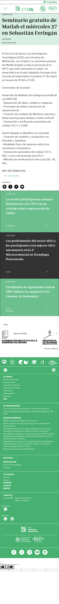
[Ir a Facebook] (14, 552)
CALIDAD (7, 485)
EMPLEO (6, 488)
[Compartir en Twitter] (10, 186)
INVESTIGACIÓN (9, 462)
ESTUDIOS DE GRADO (11, 406)
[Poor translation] (9, 567)
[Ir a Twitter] (21, 552)
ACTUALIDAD (8, 474)
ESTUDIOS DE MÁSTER (12, 418)
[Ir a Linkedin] (45, 552)
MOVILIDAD (8, 458)
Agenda (6, 480)
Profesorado (7, 390)
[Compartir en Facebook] (16, 186)
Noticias (6, 477)
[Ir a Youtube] (37, 552)
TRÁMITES (7, 483)
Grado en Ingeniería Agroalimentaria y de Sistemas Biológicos (26, 408)
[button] (45, 2)
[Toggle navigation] (5, 8)
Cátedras (6, 467)
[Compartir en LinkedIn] (4, 186)
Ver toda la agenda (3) (51, 348)
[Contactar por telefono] (5, 370)
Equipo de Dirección (11, 379)
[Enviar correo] (22, 186)
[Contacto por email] (53, 370)
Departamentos (9, 393)
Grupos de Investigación (12, 465)
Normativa (7, 396)
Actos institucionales (9, 42)
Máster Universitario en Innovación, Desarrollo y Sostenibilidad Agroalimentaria (26, 424)
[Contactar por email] (12, 519)
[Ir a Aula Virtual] (34, 363)
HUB (5, 399)
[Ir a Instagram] (29, 552)
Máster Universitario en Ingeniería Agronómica (20, 421)
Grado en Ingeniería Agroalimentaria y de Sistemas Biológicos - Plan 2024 (28, 412)
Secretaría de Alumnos (11, 385)
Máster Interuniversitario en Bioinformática (19, 449)
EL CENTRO (7, 377)
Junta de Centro (9, 382)
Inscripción (13, 175)
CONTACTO (7, 495)
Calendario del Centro (11, 388)
